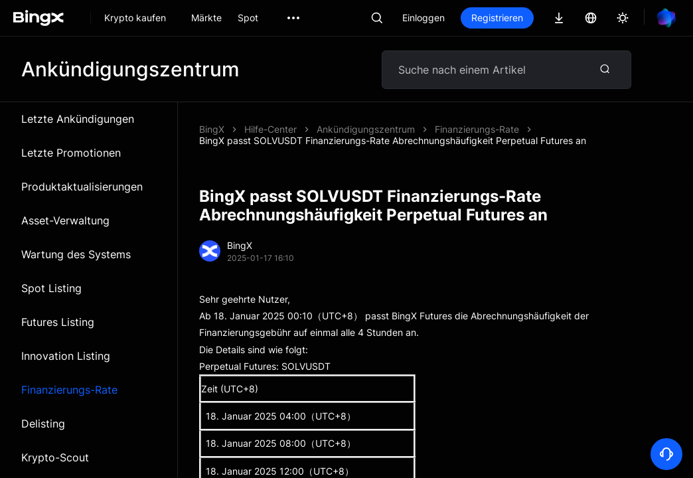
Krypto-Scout (55, 457)
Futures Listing (57, 322)
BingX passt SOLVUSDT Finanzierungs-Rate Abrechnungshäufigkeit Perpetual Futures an (392, 140)
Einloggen (423, 17)
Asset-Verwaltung (65, 220)
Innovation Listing (65, 355)
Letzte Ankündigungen (77, 118)
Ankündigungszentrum (366, 129)
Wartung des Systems (76, 254)
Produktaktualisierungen (82, 186)
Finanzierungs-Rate (69, 389)
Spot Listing (51, 288)
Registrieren (497, 17)
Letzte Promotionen (71, 152)
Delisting (43, 423)
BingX (211, 129)
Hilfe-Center (270, 129)
